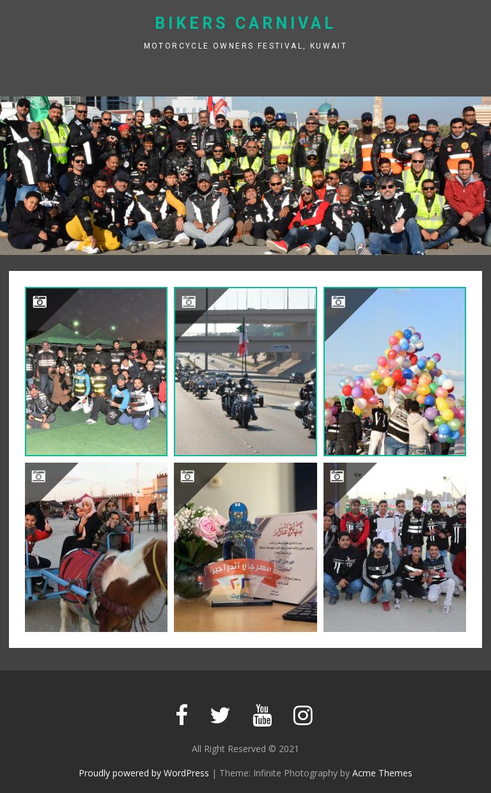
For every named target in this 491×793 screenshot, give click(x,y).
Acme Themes (382, 773)
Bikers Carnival (245, 23)
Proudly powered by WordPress (144, 773)
